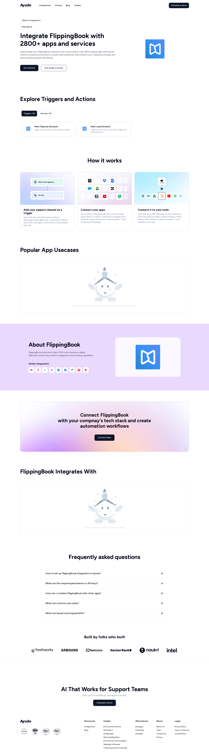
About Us (160, 726)
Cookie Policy (180, 734)
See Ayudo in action (54, 68)
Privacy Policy (180, 726)
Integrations (45, 5)
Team (158, 730)
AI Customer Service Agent (115, 741)
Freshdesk (139, 730)
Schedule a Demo (104, 703)
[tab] (29, 113)
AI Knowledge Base (111, 737)
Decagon (139, 726)
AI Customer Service (112, 726)
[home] (25, 5)
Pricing (58, 5)
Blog (68, 5)
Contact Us (161, 734)
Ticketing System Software (115, 748)
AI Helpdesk (108, 734)
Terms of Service (182, 730)
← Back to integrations (30, 20)
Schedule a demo (179, 5)
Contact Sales (104, 437)
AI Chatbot (108, 730)
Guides (77, 5)
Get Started (29, 68)
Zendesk (139, 734)
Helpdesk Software (111, 744)
